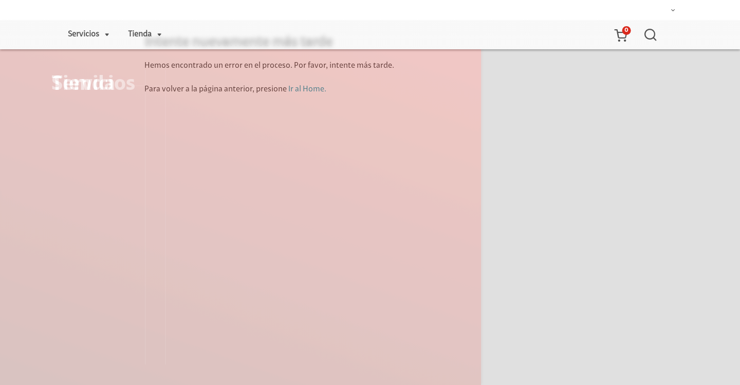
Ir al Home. (307, 89)
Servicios (83, 34)
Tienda (140, 34)
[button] (620, 35)
